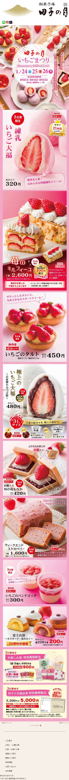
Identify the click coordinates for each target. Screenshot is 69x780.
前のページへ (6, 723)
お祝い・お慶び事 (12, 745)
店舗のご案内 (10, 753)
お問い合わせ (10, 766)
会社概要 (8, 770)
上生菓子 (8, 740)
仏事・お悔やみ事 (12, 749)
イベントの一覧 (34, 725)
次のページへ (63, 723)
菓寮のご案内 (10, 758)
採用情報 (8, 762)
